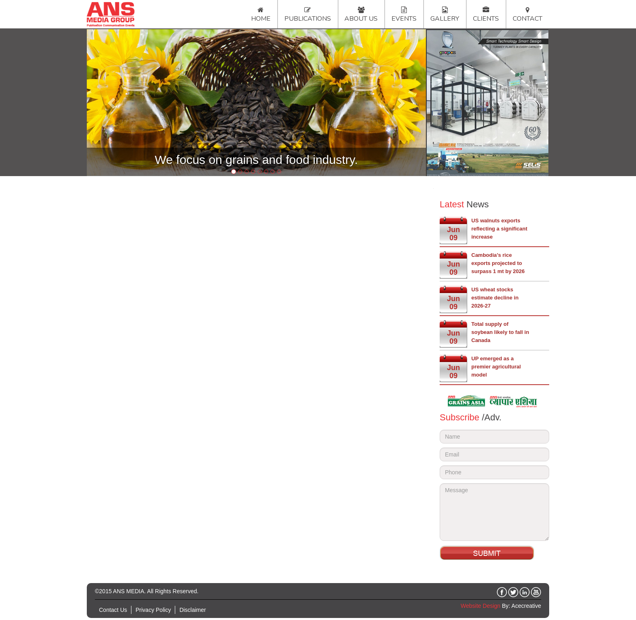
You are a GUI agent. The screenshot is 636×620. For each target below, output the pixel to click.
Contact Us (113, 610)
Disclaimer (192, 610)
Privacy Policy (153, 610)
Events (404, 18)
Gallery (444, 18)
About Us (361, 18)
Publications (307, 18)
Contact (527, 18)
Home (261, 18)
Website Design (481, 606)
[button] (112, 102)
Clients (486, 18)
